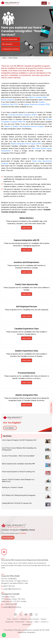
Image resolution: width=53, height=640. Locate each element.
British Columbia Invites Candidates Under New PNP (18, 464)
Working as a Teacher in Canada (12, 487)
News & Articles (34, 624)
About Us (16, 624)
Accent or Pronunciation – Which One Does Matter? (18, 456)
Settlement (23, 624)
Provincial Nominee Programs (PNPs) (22, 115)
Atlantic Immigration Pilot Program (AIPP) (26, 144)
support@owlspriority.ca (12, 594)
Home (4, 58)
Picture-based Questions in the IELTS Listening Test (18, 471)
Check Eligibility (9, 428)
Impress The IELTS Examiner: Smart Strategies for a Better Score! (18, 480)
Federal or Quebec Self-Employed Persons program (24, 126)
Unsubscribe (9, 627)
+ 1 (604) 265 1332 (10, 610)
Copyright (29, 627)
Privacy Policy (19, 627)
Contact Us (44, 627)
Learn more (26, 228)
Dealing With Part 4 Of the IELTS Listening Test (17, 503)
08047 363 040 (9, 592)
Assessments (26, 630)
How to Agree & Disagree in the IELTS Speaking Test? (19, 440)
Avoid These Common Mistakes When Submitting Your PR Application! (19, 449)
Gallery (36, 627)
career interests (14, 77)
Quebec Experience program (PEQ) (37, 104)
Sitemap (43, 624)
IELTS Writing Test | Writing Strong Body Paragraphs (18, 495)
